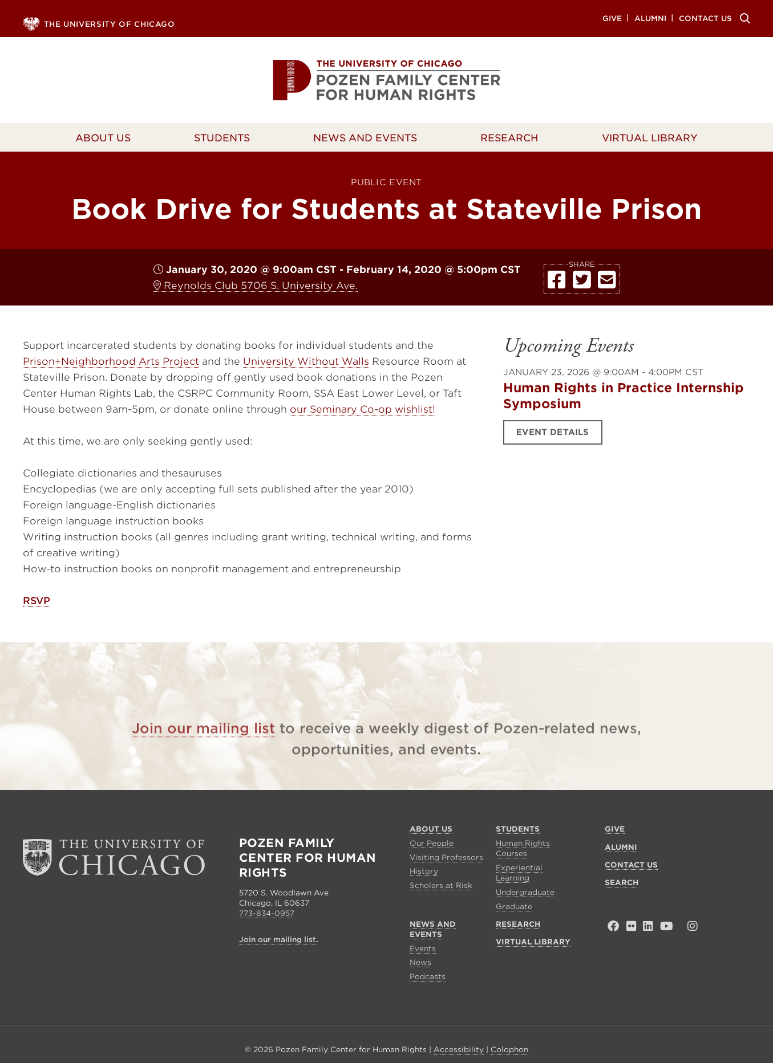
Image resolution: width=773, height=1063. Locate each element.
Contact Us (705, 18)
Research (509, 138)
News (420, 962)
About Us (103, 138)
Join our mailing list (203, 746)
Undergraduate (525, 892)
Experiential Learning (519, 873)
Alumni (650, 18)
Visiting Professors (446, 857)
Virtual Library (650, 138)
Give (612, 18)
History (424, 871)
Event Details (552, 443)
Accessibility (459, 1049)
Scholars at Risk (441, 885)
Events (423, 948)
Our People (432, 843)
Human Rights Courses (523, 848)
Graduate (514, 906)
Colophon (509, 1049)
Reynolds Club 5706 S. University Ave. (255, 285)
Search (743, 18)
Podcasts (428, 976)
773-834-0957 (266, 913)
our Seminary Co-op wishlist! (362, 409)
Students (222, 138)
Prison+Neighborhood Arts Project (111, 361)
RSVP (36, 600)
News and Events (365, 138)
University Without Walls (306, 361)
